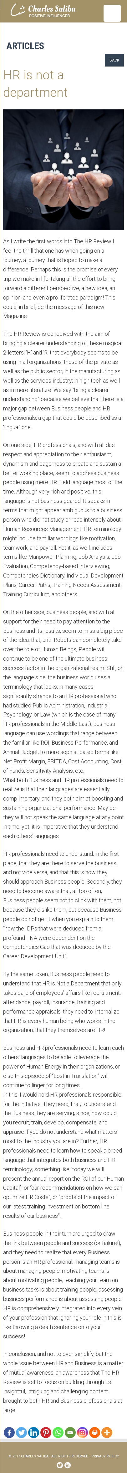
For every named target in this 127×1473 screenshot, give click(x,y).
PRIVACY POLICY (105, 1456)
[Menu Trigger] (112, 13)
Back (114, 60)
